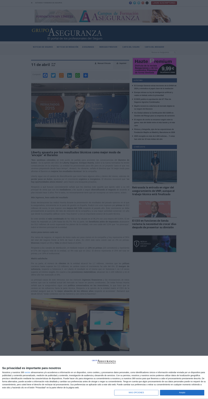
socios (27, 372)
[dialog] (104, 377)
